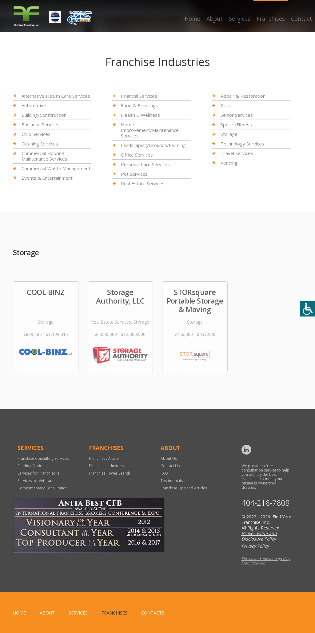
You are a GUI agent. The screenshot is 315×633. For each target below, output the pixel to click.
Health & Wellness (140, 115)
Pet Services (134, 174)
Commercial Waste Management (56, 168)
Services (239, 18)
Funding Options (32, 465)
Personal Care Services (145, 164)
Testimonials (172, 480)
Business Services (41, 124)
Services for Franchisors (38, 473)
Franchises (271, 18)
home (19, 613)
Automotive (34, 105)
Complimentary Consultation (43, 488)
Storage (229, 134)
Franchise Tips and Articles (184, 488)
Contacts (152, 613)
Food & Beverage (139, 105)
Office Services (137, 155)
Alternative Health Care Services (56, 96)
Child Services (36, 134)
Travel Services (237, 153)
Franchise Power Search (109, 473)
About (214, 18)
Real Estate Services (143, 183)
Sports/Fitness (236, 124)
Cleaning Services (40, 144)
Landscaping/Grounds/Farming (153, 145)
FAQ (164, 473)
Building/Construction (44, 115)
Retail (227, 105)
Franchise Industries (106, 465)
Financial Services (139, 96)
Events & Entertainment (47, 178)
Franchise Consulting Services (43, 458)
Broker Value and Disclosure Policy (259, 536)
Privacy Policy (255, 546)
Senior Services (237, 115)
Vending (229, 163)
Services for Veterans (36, 480)
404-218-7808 (265, 503)
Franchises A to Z (104, 458)
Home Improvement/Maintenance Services (150, 130)
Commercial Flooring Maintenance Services (44, 156)
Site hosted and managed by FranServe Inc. (265, 561)
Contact (301, 18)
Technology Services (242, 144)
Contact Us (170, 465)
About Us (169, 458)
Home (192, 18)
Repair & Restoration (243, 96)
